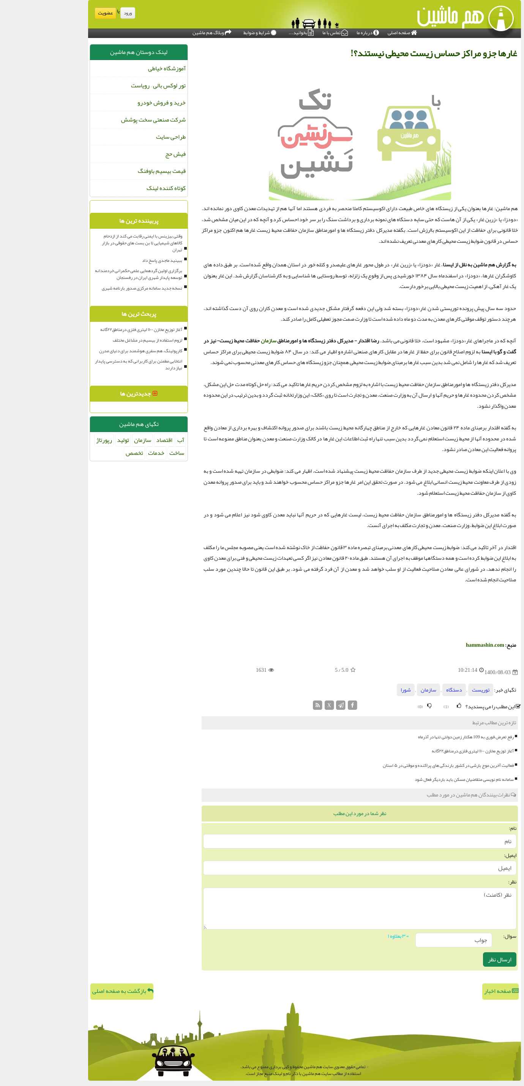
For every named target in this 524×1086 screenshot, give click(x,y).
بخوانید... (258, 31)
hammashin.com (442, 645)
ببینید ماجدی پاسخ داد (119, 260)
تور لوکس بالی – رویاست (115, 85)
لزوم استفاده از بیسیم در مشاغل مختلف (105, 340)
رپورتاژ (61, 440)
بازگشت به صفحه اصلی (80, 991)
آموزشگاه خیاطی (124, 68)
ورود (85, 12)
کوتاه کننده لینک (123, 188)
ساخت (134, 453)
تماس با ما (292, 31)
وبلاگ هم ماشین (169, 31)
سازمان (226, 340)
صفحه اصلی (359, 31)
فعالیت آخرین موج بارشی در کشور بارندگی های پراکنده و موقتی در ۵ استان (405, 765)
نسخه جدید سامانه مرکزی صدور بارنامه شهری (99, 288)
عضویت (62, 13)
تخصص (92, 453)
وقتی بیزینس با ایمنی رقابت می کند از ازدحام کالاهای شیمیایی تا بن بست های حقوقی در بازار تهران (99, 242)
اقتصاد (122, 440)
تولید (80, 440)
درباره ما (325, 31)
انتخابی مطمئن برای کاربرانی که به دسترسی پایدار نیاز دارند (96, 364)
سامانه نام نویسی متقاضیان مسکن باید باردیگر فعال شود (421, 779)
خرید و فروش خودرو (119, 103)
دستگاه (412, 689)
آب (138, 440)
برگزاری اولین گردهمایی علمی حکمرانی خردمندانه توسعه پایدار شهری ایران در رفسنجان (96, 274)
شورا (363, 689)
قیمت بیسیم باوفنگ (119, 171)
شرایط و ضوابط (217, 31)
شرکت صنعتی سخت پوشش (111, 120)
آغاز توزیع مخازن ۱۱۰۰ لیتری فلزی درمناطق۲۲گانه (430, 750)
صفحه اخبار (459, 991)
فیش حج (133, 154)
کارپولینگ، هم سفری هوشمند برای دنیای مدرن (98, 350)
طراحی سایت (128, 137)
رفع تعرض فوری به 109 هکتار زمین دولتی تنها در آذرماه (423, 736)
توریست (438, 689)
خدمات (114, 453)
